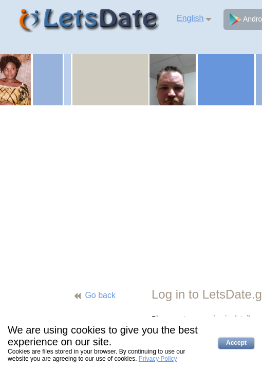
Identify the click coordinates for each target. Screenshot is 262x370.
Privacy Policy (158, 358)
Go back (100, 295)
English (190, 18)
